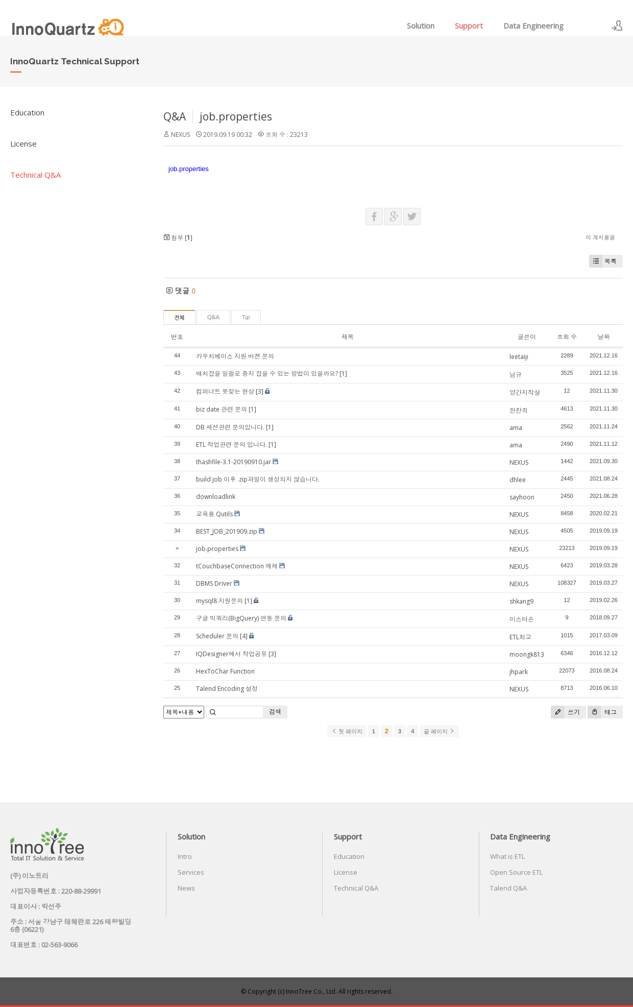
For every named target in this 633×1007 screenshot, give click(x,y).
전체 (179, 318)
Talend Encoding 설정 (227, 688)
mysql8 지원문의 (219, 600)
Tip (246, 317)
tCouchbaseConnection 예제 (237, 566)
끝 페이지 (439, 731)
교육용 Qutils (214, 514)
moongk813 (526, 654)
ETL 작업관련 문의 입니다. (231, 444)
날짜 (603, 336)
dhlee (517, 479)
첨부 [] (177, 237)
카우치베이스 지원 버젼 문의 (235, 356)
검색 (275, 711)
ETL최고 (520, 637)
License (23, 143)
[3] (259, 391)
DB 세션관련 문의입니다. (230, 427)
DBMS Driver (214, 583)
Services (191, 872)
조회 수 (567, 336)
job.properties (236, 116)
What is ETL (507, 856)
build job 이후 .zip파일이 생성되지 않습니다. (258, 479)
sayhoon (521, 497)
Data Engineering (533, 25)
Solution (420, 25)
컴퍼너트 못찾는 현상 (225, 391)
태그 (602, 712)
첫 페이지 (346, 731)
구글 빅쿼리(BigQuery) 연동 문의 (241, 618)
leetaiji (518, 356)
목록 (603, 261)
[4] (244, 636)
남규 (515, 374)
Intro (185, 856)
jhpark (518, 671)
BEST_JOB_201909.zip (226, 531)
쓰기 (565, 712)
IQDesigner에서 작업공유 (231, 654)
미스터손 (521, 619)
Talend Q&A (508, 888)
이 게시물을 (600, 237)
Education (27, 112)
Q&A (174, 116)
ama (515, 427)
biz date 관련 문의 (221, 409)
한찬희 (518, 410)
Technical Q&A (35, 175)
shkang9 (521, 601)
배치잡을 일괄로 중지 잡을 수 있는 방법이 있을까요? (267, 373)
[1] (343, 373)
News (186, 888)
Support (469, 25)
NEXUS (180, 134)
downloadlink (215, 496)
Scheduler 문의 (217, 636)
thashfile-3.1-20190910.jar (233, 462)
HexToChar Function (225, 671)
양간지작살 (524, 392)
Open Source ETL (516, 872)
